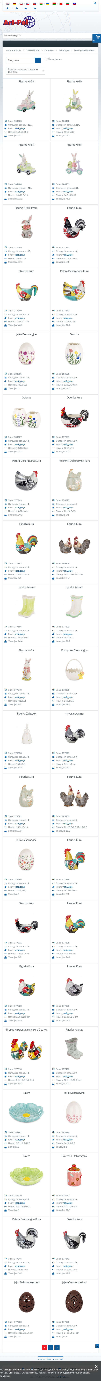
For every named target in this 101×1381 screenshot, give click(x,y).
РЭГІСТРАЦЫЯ (26, 8)
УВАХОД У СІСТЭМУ (17, 8)
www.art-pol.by (13, 50)
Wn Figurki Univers (84, 50)
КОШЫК (36, 8)
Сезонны (49, 50)
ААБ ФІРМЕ (45, 1359)
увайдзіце (20, 128)
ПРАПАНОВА (32, 50)
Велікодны (64, 50)
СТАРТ (8, 8)
